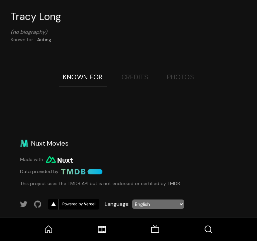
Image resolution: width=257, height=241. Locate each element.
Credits (135, 77)
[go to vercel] (73, 204)
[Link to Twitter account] (23, 204)
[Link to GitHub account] (37, 204)
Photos (180, 77)
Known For (83, 77)
